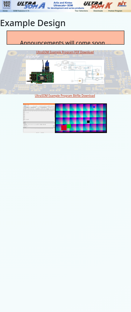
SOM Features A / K (21, 11)
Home (5, 11)
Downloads (98, 11)
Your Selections (81, 11)
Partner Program (115, 11)
